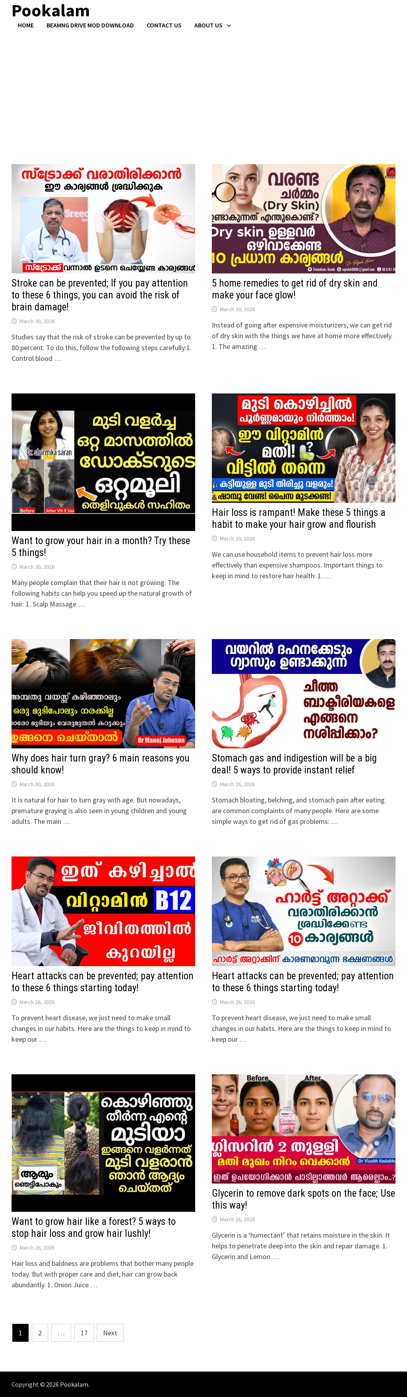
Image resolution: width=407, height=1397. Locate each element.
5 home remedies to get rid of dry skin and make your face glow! (295, 289)
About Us (208, 25)
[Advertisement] (203, 88)
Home (26, 25)
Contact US (164, 25)
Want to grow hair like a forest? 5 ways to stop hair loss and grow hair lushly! (94, 1227)
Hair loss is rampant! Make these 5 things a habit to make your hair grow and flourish (299, 518)
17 (84, 1332)
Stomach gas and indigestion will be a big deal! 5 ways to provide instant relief (294, 764)
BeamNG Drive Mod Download (90, 25)
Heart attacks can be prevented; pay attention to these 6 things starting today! (103, 982)
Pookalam (74, 1384)
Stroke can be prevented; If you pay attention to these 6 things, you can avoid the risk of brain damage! (100, 295)
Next (110, 1332)
